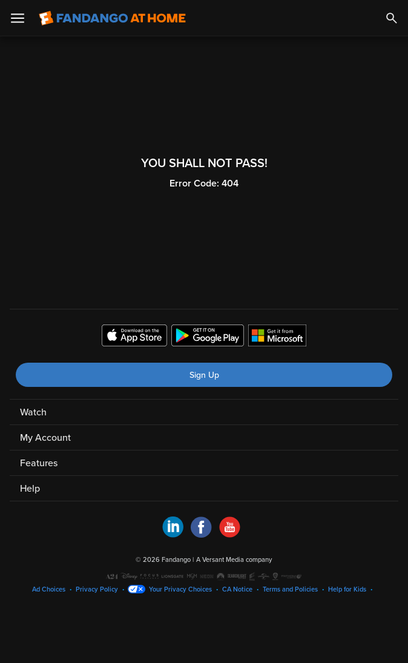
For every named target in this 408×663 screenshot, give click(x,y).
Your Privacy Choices (180, 589)
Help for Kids (347, 589)
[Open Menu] (17, 18)
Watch (33, 412)
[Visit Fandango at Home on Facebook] (201, 534)
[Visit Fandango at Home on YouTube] (230, 534)
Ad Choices (48, 589)
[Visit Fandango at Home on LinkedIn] (173, 534)
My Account (45, 438)
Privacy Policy (97, 589)
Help (30, 489)
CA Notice (237, 589)
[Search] (392, 18)
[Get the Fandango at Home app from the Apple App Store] (134, 337)
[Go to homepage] (112, 18)
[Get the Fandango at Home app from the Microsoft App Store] (277, 337)
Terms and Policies (290, 589)
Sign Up (204, 375)
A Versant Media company (234, 560)
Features (39, 463)
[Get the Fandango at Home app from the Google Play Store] (208, 337)
